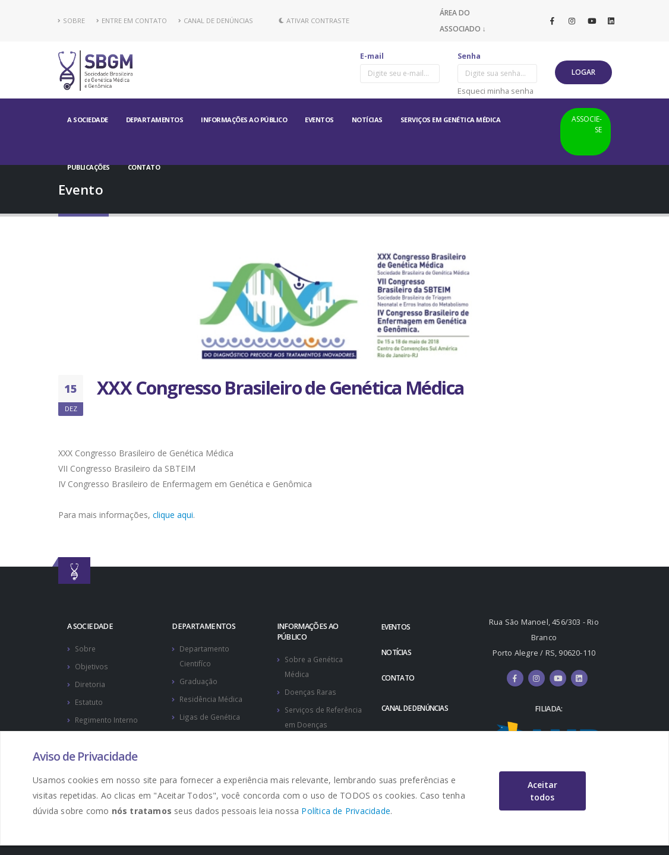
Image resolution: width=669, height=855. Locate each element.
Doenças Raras (311, 690)
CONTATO (144, 167)
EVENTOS (319, 119)
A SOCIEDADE (87, 119)
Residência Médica (212, 697)
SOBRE (71, 20)
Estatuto (89, 700)
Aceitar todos (542, 791)
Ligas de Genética (210, 714)
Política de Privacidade (345, 810)
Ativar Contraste (314, 20)
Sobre (86, 648)
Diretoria (90, 683)
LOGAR (583, 72)
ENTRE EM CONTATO (131, 20)
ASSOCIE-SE (587, 124)
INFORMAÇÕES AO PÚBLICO (244, 119)
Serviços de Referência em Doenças (310, 722)
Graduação (198, 680)
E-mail (372, 56)
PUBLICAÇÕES (88, 167)
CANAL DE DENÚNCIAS (215, 20)
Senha (469, 56)
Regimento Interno (108, 717)
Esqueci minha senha (495, 90)
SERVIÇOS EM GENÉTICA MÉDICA (450, 119)
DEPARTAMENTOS (155, 119)
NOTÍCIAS (367, 119)
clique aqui (173, 514)
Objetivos (92, 665)
